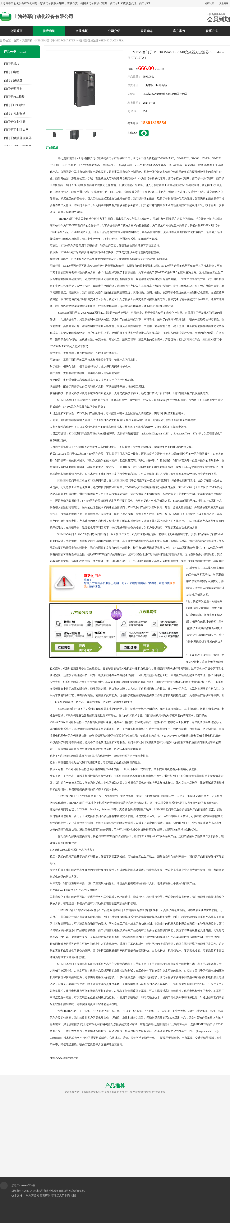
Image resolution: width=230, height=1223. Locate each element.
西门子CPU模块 (14, 105)
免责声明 (45, 1195)
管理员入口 (58, 1195)
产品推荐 (115, 1088)
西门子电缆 (11, 72)
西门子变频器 (13, 88)
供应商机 (49, 31)
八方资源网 (32, 1195)
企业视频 (81, 31)
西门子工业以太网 (16, 129)
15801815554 (153, 122)
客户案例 (179, 31)
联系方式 (212, 31)
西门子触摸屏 (13, 80)
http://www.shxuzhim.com (64, 1058)
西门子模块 (11, 63)
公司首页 (16, 31)
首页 (16, 40)
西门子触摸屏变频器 (18, 138)
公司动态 (146, 31)
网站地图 (70, 1195)
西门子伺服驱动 (14, 113)
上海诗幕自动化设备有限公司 (52, 1190)
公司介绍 (114, 31)
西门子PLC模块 (14, 96)
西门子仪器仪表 (14, 121)
